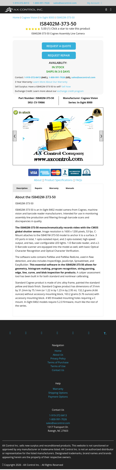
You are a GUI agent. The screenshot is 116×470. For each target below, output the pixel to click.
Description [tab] (22, 188)
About (38, 181)
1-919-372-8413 (21, 2)
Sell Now (66, 87)
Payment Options (58, 397)
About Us (58, 355)
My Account (93, 2)
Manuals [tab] (70, 188)
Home (16, 17)
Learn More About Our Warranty (50, 82)
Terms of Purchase (57, 363)
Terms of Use (58, 367)
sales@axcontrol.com (64, 2)
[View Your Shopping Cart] (101, 2)
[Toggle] (110, 9)
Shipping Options (58, 393)
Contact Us (58, 371)
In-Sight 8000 (47, 17)
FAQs (79, 181)
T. (105, 334)
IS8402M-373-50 (65, 17)
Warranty (58, 389)
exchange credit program (70, 91)
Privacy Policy (58, 359)
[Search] (106, 9)
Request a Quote (59, 46)
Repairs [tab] (38, 188)
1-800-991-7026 (41, 2)
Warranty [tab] (54, 188)
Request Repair (59, 55)
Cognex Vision (29, 17)
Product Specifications (59, 181)
